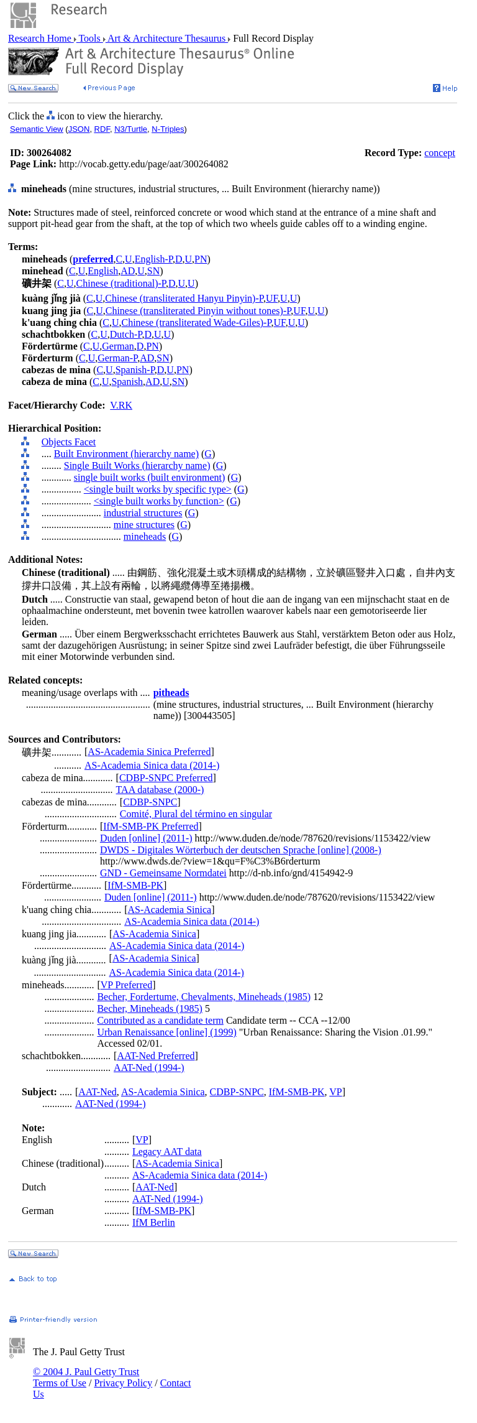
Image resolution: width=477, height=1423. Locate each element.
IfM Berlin (153, 1222)
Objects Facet (69, 442)
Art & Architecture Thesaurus (167, 38)
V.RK (121, 405)
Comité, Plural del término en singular (196, 814)
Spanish (127, 381)
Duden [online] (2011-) (146, 838)
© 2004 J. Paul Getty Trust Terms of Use (86, 1377)
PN (200, 259)
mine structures (144, 524)
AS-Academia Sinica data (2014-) (151, 765)
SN (153, 271)
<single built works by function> (159, 501)
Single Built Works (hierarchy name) (137, 465)
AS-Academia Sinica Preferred (149, 751)
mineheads (145, 536)
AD (127, 271)
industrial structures (143, 513)
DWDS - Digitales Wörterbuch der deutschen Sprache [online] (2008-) (240, 850)
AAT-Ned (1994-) (149, 1067)
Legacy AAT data (167, 1151)
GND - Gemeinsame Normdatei (163, 873)
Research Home (41, 38)
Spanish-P (135, 369)
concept (439, 152)
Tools (89, 38)
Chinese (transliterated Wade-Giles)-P (196, 322)
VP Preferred (126, 985)
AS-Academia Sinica (170, 909)
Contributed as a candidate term (160, 1020)
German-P (117, 358)
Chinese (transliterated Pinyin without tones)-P (198, 310)
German (118, 346)
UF (272, 298)
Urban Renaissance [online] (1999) (166, 1032)
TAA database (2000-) (160, 789)
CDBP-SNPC (150, 802)
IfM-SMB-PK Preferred (150, 826)
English (103, 271)
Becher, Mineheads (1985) (149, 1008)
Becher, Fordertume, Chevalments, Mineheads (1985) (204, 996)
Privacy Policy (123, 1383)
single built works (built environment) (149, 477)
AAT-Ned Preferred (155, 1055)
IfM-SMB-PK (135, 885)
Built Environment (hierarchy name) (126, 453)
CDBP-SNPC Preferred (166, 777)
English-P (154, 259)
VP (335, 1092)
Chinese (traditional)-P (121, 283)
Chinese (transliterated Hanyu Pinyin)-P (184, 298)
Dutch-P (126, 334)
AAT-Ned (97, 1092)
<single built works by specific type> (158, 489)
